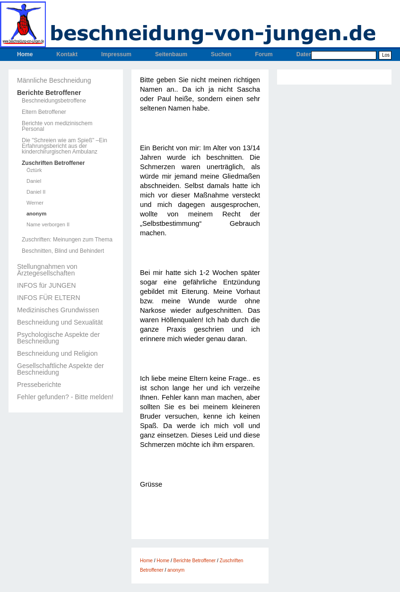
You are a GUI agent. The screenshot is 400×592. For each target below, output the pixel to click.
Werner (34, 203)
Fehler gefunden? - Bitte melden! (65, 397)
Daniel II (35, 192)
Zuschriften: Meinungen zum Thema (67, 239)
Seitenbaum (171, 54)
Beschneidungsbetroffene (54, 100)
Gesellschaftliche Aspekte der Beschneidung (60, 369)
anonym (36, 213)
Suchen (221, 54)
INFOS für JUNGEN (46, 285)
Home (25, 54)
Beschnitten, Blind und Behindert (63, 251)
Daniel (33, 181)
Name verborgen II (48, 224)
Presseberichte (39, 384)
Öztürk (34, 170)
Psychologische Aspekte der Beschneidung (58, 337)
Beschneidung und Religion (57, 353)
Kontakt (67, 54)
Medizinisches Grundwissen (58, 310)
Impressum (116, 54)
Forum (263, 54)
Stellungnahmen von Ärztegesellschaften (47, 269)
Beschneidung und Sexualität (60, 322)
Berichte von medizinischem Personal (57, 126)
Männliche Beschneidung (54, 80)
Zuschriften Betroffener (53, 163)
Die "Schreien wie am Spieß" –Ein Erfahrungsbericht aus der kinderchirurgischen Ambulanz (64, 145)
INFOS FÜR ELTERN (48, 297)
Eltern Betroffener (44, 112)
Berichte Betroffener (49, 92)
